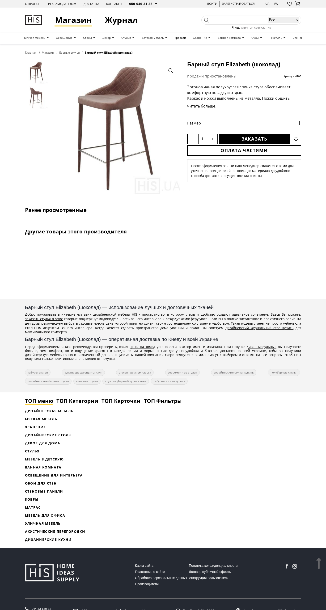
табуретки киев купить (169, 381)
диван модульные (261, 346)
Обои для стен (41, 483)
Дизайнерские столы (48, 435)
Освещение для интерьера (54, 475)
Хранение (200, 38)
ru (276, 4)
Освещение (64, 38)
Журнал (121, 20)
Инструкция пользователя (209, 578)
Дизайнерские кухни (48, 539)
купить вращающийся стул (83, 372)
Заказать (254, 139)
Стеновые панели (44, 491)
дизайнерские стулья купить (234, 372)
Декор (106, 38)
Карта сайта (144, 565)
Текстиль (275, 38)
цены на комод (142, 346)
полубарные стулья (284, 372)
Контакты (114, 4)
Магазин (73, 20)
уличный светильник (256, 28)
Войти (212, 4)
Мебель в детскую (44, 459)
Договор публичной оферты (210, 572)
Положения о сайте (150, 572)
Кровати (180, 38)
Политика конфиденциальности (213, 565)
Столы (87, 38)
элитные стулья (87, 381)
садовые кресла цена (96, 323)
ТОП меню (39, 400)
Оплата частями (244, 150)
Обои (255, 38)
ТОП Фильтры (163, 400)
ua (267, 4)
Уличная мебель (43, 523)
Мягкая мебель (34, 38)
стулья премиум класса (135, 372)
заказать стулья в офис (44, 319)
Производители (147, 584)
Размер (194, 123)
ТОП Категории (77, 400)
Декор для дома (42, 443)
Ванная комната (229, 38)
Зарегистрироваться (238, 4)
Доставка (91, 4)
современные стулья (182, 372)
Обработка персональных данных (161, 578)
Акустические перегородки (55, 531)
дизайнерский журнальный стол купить (259, 328)
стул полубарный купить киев (125, 381)
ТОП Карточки (121, 400)
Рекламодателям (62, 4)
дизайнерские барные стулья (48, 381)
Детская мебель (153, 38)
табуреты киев (38, 372)
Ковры (32, 499)
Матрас (33, 507)
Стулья (126, 38)
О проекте (33, 4)
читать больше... (202, 106)
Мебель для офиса (45, 515)
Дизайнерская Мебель (49, 411)
